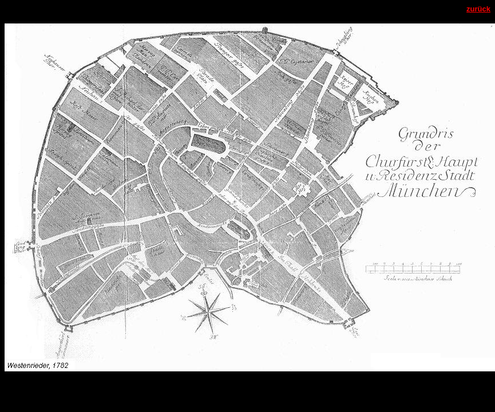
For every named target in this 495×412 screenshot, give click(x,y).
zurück (478, 9)
